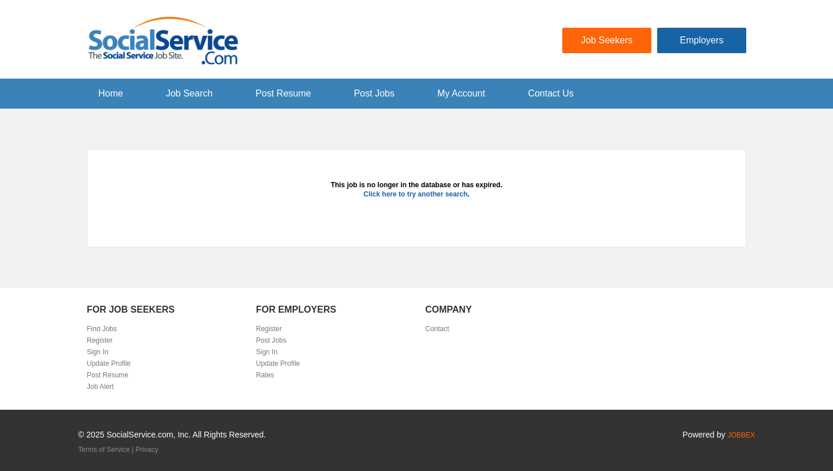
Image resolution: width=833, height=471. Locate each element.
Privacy (146, 450)
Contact (437, 329)
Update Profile (109, 363)
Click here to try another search (415, 194)
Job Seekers (607, 40)
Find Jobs (102, 329)
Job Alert (100, 387)
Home (110, 93)
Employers (702, 40)
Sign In (97, 352)
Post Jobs (374, 93)
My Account (461, 93)
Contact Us (551, 93)
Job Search (189, 93)
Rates (265, 375)
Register (100, 340)
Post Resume (283, 93)
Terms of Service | (106, 450)
